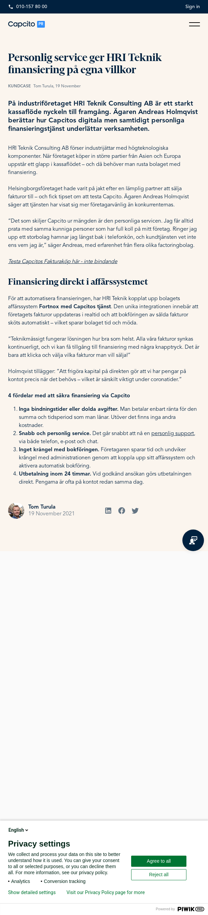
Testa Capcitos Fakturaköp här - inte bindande (62, 261)
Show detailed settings (32, 892)
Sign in (192, 6)
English (18, 830)
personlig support (172, 433)
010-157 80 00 (31, 6)
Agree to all (159, 861)
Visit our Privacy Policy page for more (105, 892)
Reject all (159, 874)
